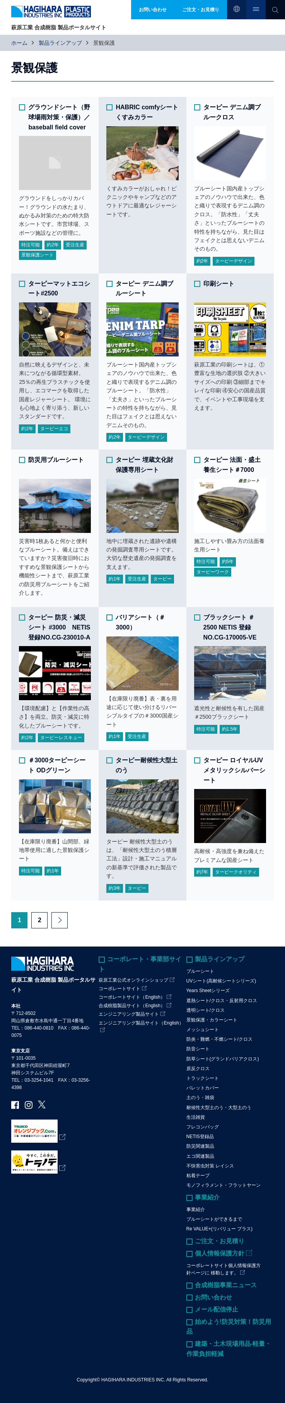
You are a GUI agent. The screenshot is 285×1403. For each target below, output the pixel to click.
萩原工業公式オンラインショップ (133, 980)
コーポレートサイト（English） (132, 997)
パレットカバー (202, 1088)
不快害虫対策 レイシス (210, 1166)
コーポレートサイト (119, 988)
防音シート (198, 1049)
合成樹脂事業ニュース (226, 1285)
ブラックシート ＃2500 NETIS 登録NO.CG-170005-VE (230, 627)
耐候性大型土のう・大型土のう (218, 1107)
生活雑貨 (195, 1117)
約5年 (228, 561)
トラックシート (202, 1078)
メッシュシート (202, 1029)
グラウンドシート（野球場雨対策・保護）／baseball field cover (59, 117)
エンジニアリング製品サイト (129, 1014)
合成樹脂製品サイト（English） (132, 1005)
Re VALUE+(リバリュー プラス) (219, 1229)
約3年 (115, 888)
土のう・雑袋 (200, 1097)
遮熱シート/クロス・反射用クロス (221, 1000)
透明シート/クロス (205, 1010)
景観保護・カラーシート (211, 1020)
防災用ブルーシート (56, 459)
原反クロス (198, 1068)
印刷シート (218, 283)
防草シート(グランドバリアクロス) (222, 1059)
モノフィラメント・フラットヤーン (223, 1185)
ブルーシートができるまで (214, 1219)
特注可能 (30, 245)
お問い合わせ (213, 1297)
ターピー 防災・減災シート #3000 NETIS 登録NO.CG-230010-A (59, 627)
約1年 (115, 579)
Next (59, 920)
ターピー (162, 579)
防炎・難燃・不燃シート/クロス (219, 1039)
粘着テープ (198, 1175)
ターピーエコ (54, 428)
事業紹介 (207, 1197)
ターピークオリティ (236, 872)
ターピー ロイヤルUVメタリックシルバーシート (234, 770)
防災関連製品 (200, 1146)
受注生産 (75, 245)
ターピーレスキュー (61, 737)
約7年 (202, 872)
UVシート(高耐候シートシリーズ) (221, 981)
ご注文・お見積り (219, 1241)
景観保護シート (37, 255)
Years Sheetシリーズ (208, 990)
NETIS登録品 (200, 1136)
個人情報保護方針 (219, 1253)
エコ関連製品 (200, 1156)
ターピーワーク (212, 572)
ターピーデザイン (233, 261)
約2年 (53, 245)
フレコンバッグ (202, 1127)
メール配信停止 (216, 1309)
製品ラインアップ (60, 43)
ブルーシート (200, 971)
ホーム (19, 43)
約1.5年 (230, 729)
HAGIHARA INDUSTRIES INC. (133, 1380)
